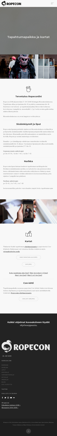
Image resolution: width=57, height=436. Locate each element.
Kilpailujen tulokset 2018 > (11, 405)
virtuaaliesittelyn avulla (11, 251)
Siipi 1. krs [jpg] (20, 275)
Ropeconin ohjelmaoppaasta (21, 293)
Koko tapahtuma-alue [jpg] (19, 273)
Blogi (4, 382)
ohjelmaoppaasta (30, 247)
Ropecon (5, 365)
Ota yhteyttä (7, 384)
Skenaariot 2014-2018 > (10, 408)
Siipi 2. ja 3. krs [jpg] (34, 275)
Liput (4, 370)
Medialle (5, 379)
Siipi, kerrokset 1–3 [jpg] (39, 273)
